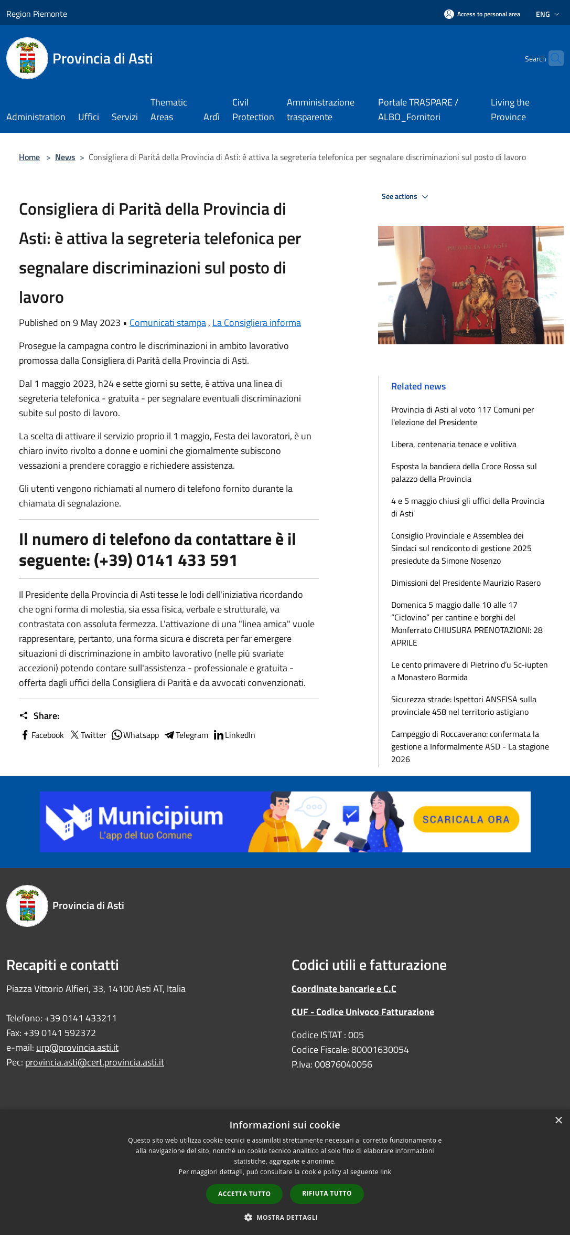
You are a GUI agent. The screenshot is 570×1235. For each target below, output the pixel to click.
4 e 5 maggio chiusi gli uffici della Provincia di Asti (467, 507)
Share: (39, 716)
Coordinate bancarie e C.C (344, 988)
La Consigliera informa (256, 322)
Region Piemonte (36, 13)
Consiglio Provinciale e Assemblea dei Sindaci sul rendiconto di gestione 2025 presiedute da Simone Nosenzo (461, 548)
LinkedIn (233, 735)
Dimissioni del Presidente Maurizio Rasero (466, 582)
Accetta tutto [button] (244, 1193)
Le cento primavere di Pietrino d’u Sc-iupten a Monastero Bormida (469, 670)
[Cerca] (551, 58)
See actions (407, 197)
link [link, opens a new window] (385, 1171)
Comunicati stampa (168, 322)
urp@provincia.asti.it (77, 1047)
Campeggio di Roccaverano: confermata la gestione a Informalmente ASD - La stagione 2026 (470, 746)
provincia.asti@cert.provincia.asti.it (94, 1062)
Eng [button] (549, 13)
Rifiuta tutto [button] (327, 1193)
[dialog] (285, 1172)
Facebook (41, 735)
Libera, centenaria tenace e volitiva (454, 444)
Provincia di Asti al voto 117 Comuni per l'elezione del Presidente (462, 415)
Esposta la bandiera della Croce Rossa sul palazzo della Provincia (464, 472)
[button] (285, 1217)
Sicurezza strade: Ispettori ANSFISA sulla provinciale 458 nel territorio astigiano (463, 705)
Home (29, 157)
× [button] (558, 1121)
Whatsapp (135, 735)
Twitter (87, 735)
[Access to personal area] (482, 14)
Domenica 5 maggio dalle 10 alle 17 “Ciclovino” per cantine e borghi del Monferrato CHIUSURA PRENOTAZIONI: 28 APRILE (467, 623)
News (65, 157)
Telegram (185, 735)
